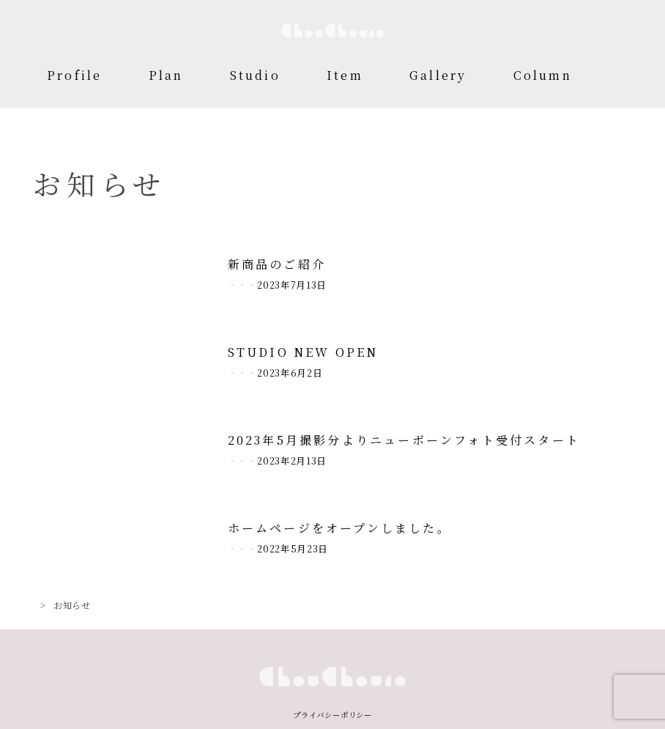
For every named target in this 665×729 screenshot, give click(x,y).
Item (345, 75)
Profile (74, 75)
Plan (166, 75)
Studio (255, 75)
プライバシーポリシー (332, 714)
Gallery (438, 75)
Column (542, 75)
